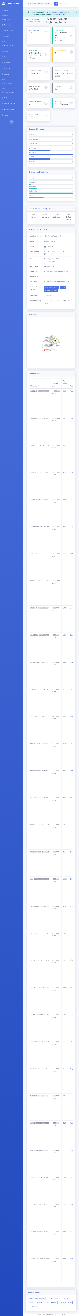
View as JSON (49, 266)
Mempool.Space (51, 290)
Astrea (72, 1123)
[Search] (40, 4)
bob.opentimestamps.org (37, 1299)
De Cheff (66, 1299)
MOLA (72, 554)
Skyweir (73, 879)
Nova (72, 1231)
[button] (76, 3)
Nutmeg (73, 1177)
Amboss (48, 287)
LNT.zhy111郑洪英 (54, 1299)
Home (28, 19)
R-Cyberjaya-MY (34, 1307)
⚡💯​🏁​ (73, 987)
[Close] (76, 12)
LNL (71, 825)
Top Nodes (36, 19)
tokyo (72, 527)
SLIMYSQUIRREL (51, 1303)
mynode (39, 1303)
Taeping (73, 852)
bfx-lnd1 (31, 1303)
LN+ (63, 287)
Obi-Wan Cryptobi (65, 1303)
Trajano (72, 1069)
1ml (56, 287)
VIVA (72, 1014)
